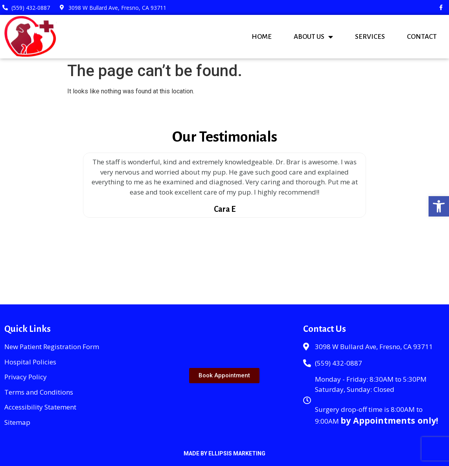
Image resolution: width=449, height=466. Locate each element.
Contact (422, 36)
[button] (439, 206)
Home (262, 36)
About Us (313, 36)
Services (370, 36)
